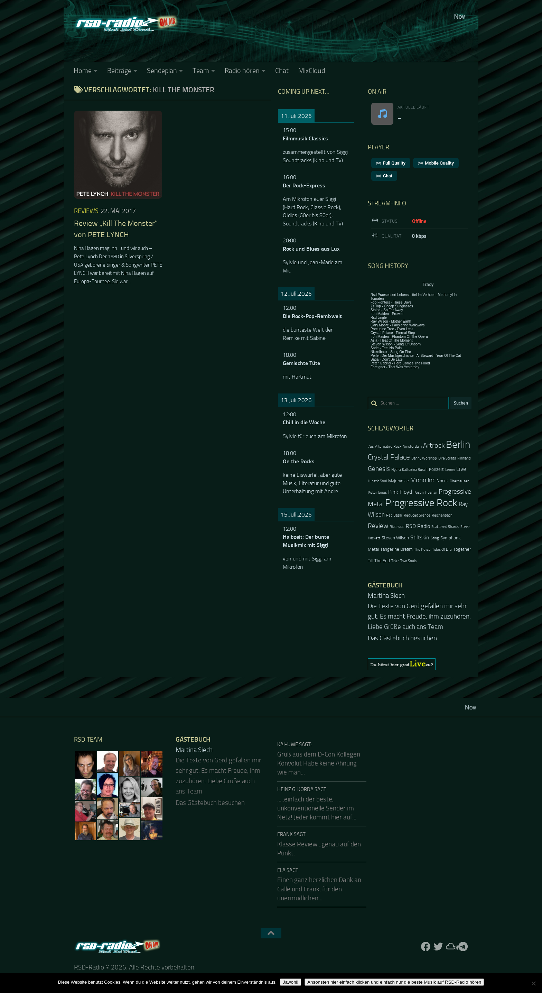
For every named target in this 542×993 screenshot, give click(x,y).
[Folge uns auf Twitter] (438, 947)
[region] (419, 664)
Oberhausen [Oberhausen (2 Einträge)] (459, 481)
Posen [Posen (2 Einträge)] (418, 492)
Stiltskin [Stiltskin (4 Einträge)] (419, 538)
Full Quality (390, 163)
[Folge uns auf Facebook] (426, 947)
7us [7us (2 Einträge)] (371, 446)
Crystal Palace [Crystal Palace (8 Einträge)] (389, 457)
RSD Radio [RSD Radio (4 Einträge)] (418, 526)
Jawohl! (290, 982)
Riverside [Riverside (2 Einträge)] (397, 527)
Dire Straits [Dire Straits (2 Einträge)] (447, 458)
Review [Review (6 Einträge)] (378, 526)
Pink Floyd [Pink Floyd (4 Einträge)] (400, 492)
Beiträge (119, 70)
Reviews (86, 210)
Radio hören (242, 70)
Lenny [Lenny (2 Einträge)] (450, 469)
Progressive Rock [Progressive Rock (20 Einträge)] (421, 503)
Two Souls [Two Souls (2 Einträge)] (408, 561)
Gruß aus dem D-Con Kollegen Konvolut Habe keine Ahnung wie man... (318, 764)
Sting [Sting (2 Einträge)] (435, 538)
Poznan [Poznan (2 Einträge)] (431, 492)
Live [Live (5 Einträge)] (461, 468)
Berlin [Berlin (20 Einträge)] (458, 444)
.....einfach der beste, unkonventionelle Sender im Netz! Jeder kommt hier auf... (316, 809)
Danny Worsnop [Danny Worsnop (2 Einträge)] (424, 458)
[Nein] (533, 983)
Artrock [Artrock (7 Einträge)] (434, 445)
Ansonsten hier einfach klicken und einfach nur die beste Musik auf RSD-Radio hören (394, 982)
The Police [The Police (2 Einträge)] (422, 549)
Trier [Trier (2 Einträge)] (395, 561)
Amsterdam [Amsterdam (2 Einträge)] (412, 446)
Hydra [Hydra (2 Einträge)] (396, 469)
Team (201, 70)
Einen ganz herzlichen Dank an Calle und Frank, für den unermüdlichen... (319, 889)
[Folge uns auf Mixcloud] (451, 947)
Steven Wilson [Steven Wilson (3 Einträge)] (395, 537)
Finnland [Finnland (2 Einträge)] (464, 458)
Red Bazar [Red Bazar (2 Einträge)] (394, 515)
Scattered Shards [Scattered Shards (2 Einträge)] (445, 527)
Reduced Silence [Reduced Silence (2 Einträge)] (417, 515)
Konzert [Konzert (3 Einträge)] (436, 469)
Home (83, 70)
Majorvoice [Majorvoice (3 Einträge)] (398, 480)
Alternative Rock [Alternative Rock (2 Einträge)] (388, 446)
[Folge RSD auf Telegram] (463, 947)
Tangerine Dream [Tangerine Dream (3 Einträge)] (396, 549)
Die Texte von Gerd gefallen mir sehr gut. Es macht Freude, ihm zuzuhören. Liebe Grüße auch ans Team (419, 616)
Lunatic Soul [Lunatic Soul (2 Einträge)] (377, 481)
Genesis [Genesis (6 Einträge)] (379, 469)
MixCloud (311, 70)
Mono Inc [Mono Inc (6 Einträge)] (422, 480)
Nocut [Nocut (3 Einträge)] (442, 480)
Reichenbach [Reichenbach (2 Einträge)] (442, 515)
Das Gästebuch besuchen (402, 638)
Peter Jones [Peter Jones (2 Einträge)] (377, 492)
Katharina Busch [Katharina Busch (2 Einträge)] (415, 469)
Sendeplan (162, 70)
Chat (282, 70)
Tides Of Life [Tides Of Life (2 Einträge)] (442, 549)
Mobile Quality (436, 163)
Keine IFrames (323, 36)
